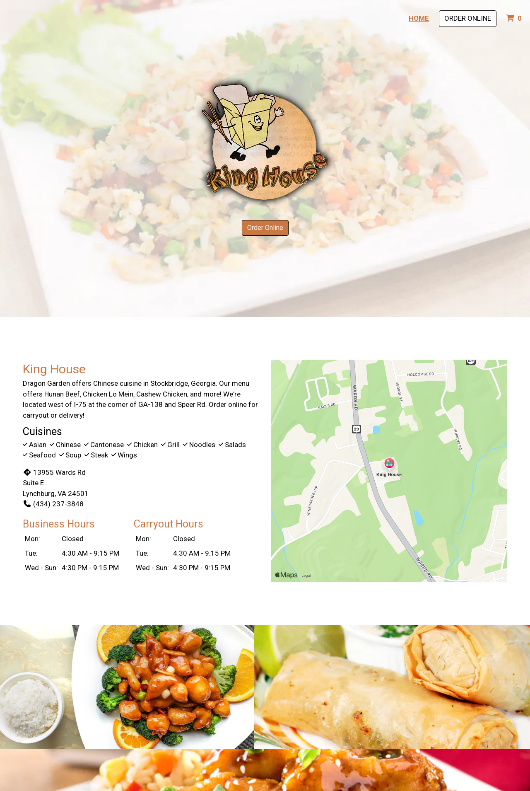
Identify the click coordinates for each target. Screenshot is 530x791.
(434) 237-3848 (53, 504)
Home (419, 18)
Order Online (467, 18)
